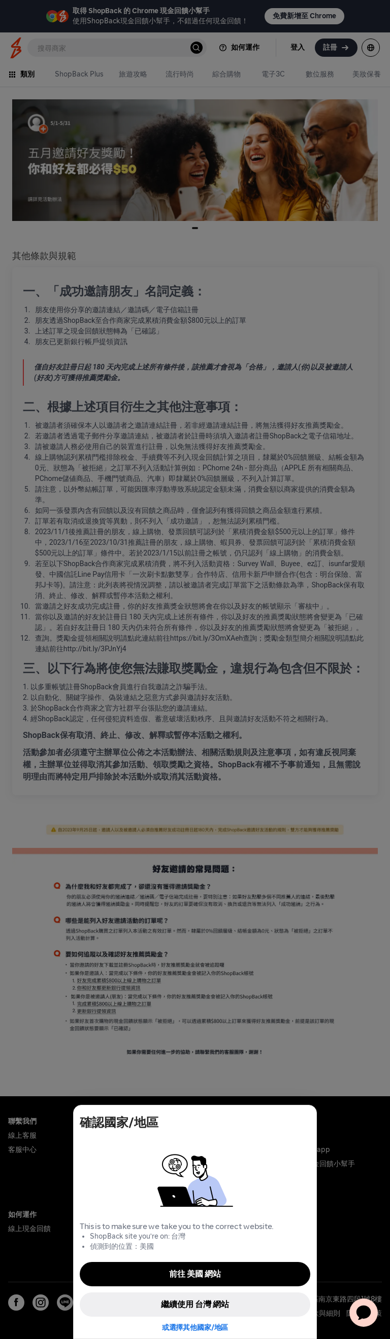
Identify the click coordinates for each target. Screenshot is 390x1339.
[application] (363, 1312)
